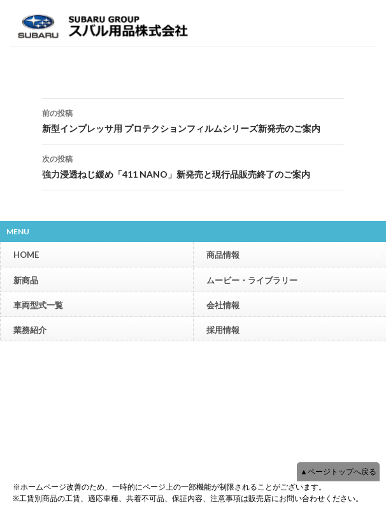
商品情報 (293, 254)
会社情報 (222, 305)
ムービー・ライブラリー (251, 280)
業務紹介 (29, 330)
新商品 (25, 280)
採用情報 (222, 330)
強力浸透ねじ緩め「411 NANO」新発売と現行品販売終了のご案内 (193, 166)
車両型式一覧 (38, 305)
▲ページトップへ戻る (338, 471)
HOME (26, 255)
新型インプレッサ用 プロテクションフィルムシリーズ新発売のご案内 (193, 120)
